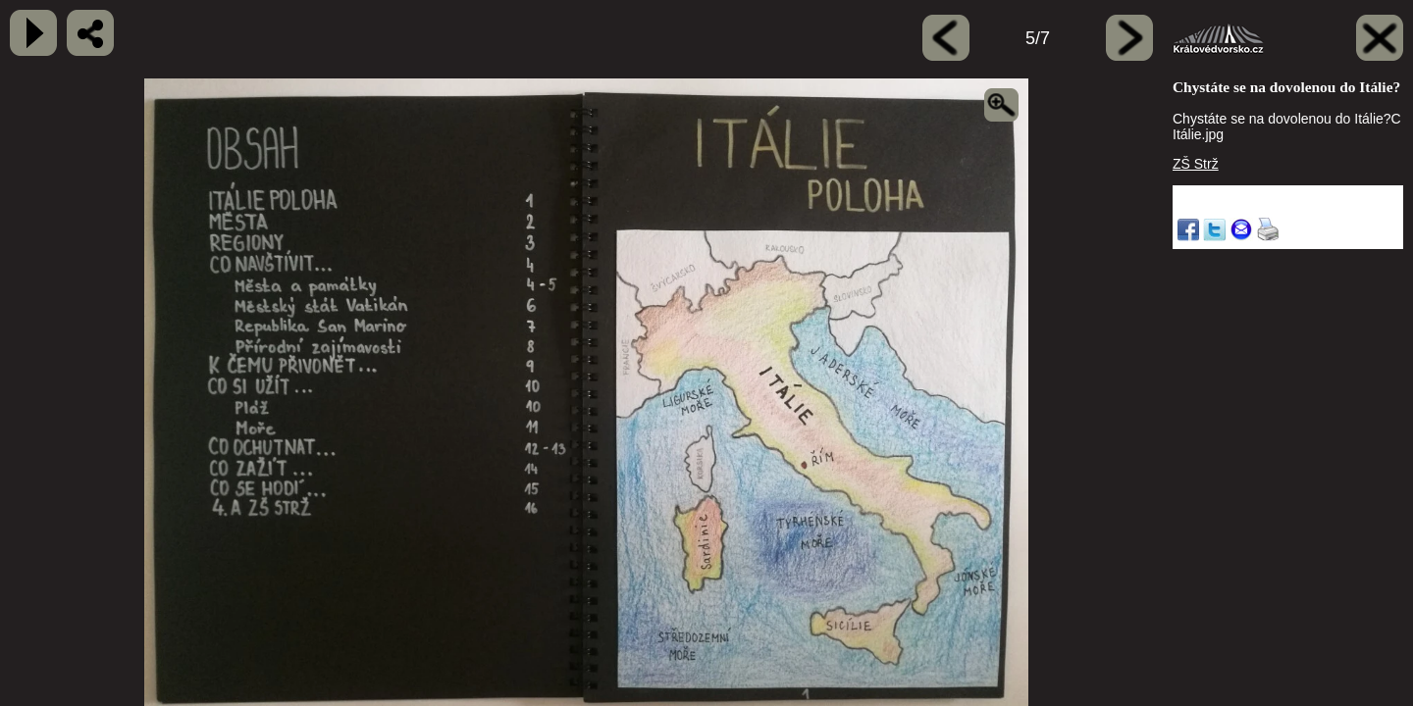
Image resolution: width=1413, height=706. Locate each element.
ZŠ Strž (1196, 164)
